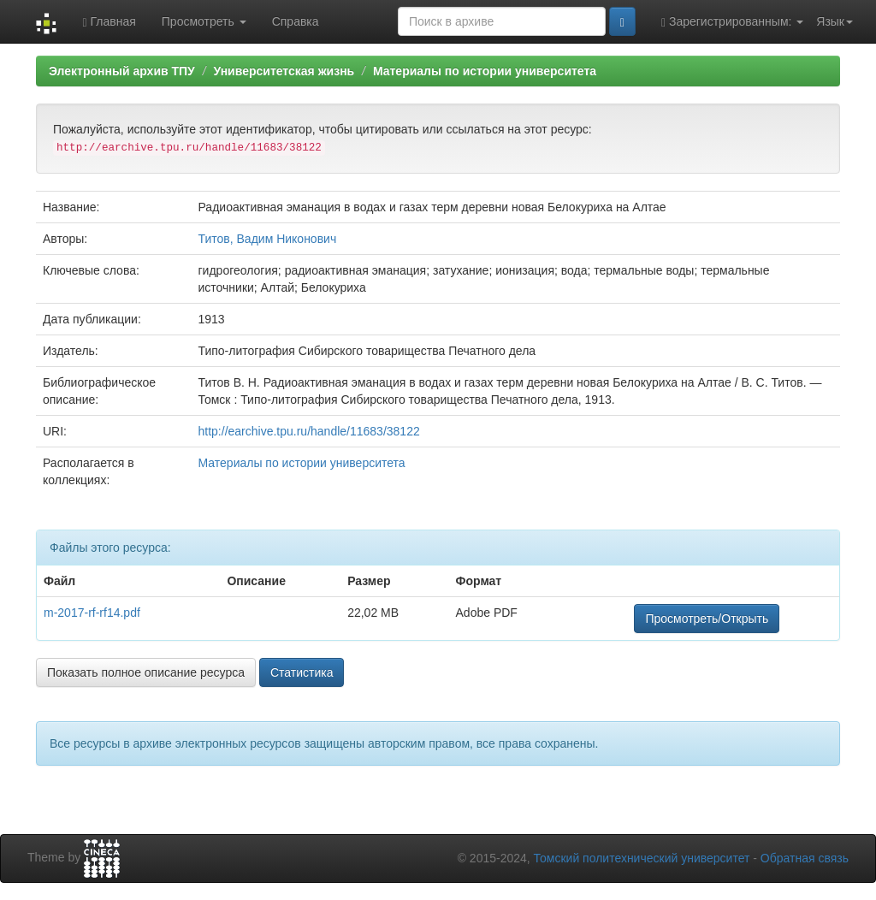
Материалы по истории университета (484, 71)
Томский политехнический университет (642, 858)
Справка (295, 21)
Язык (834, 21)
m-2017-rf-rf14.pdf (92, 612)
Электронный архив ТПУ (122, 71)
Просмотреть (204, 21)
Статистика (302, 672)
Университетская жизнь (283, 71)
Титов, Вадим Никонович (267, 239)
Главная (108, 22)
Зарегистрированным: (732, 22)
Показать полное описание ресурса (146, 672)
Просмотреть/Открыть (706, 618)
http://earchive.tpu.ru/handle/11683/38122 (309, 431)
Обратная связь (805, 858)
